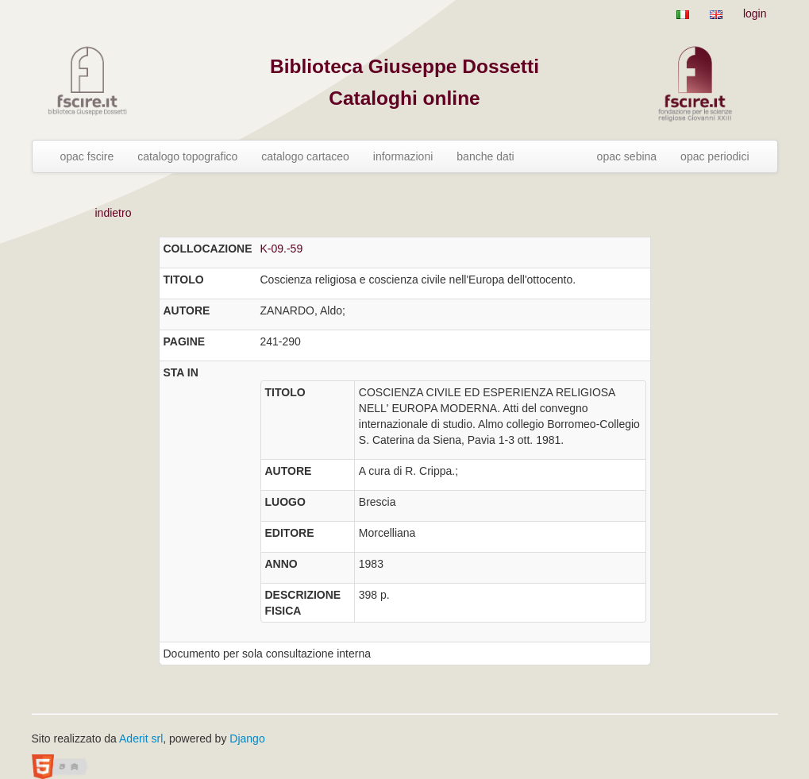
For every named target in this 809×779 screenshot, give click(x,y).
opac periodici (714, 156)
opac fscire (87, 156)
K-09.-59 (281, 248)
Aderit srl (141, 738)
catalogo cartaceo (305, 156)
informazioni (403, 156)
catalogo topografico (187, 156)
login (755, 13)
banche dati (485, 156)
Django (246, 738)
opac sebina (627, 156)
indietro (113, 212)
